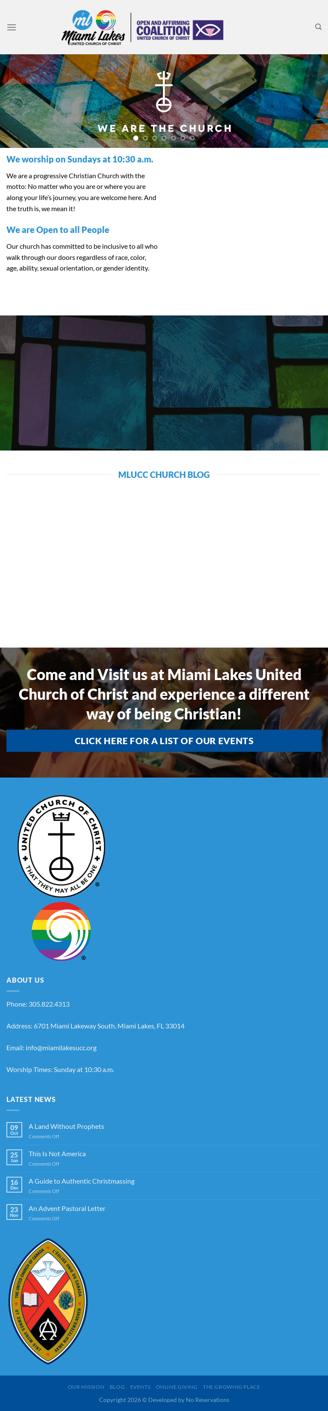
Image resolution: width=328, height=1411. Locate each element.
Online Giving (177, 1387)
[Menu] (11, 27)
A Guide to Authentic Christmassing (82, 1181)
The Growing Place (231, 1387)
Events (140, 1387)
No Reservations (207, 1399)
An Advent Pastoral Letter (67, 1208)
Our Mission (86, 1387)
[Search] (318, 27)
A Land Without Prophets (66, 1126)
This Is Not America (57, 1153)
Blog (117, 1387)
